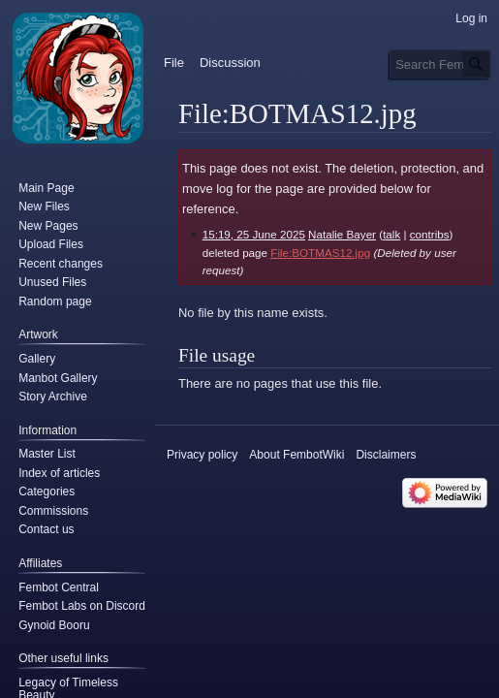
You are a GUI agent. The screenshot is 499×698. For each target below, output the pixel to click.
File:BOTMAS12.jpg (320, 252)
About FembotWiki (296, 454)
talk (391, 234)
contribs (430, 234)
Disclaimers (386, 454)
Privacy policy (202, 454)
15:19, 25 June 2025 (254, 234)
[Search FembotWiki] (440, 64)
